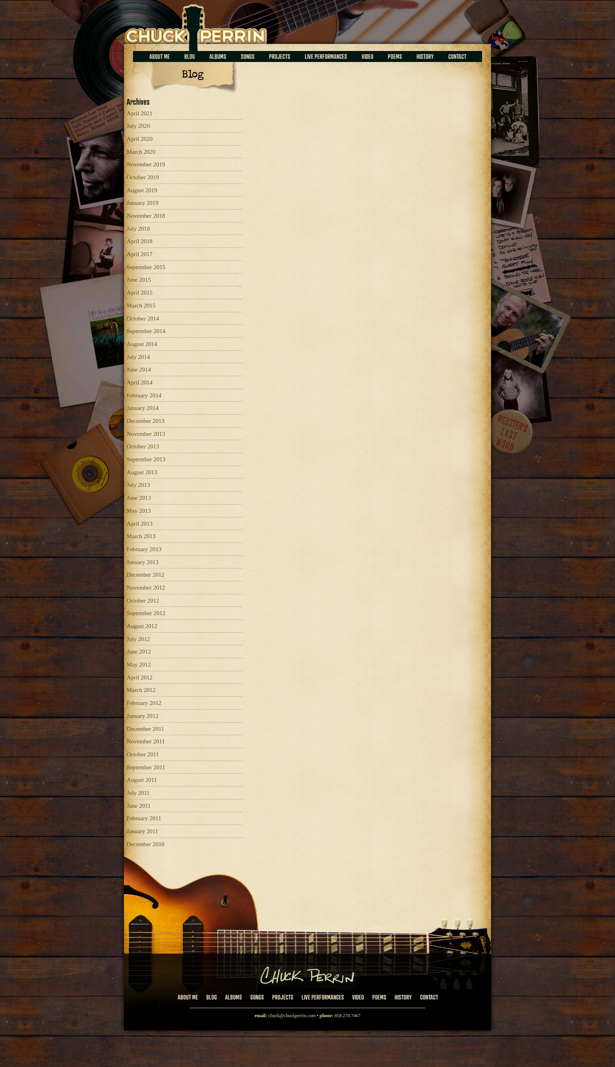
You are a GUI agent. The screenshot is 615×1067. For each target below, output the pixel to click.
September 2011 (146, 767)
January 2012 (142, 716)
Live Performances (326, 56)
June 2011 (139, 806)
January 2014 (142, 408)
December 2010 (145, 844)
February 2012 (144, 703)
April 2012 (140, 677)
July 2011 (138, 793)
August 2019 (142, 190)
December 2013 (145, 421)
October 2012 (143, 600)
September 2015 (146, 267)
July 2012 (138, 639)
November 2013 (146, 434)
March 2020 (141, 152)
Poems (395, 56)
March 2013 (141, 536)
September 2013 (146, 459)
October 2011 (143, 754)
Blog (189, 56)
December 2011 (145, 729)
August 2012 (142, 626)
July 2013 (138, 485)
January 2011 (142, 831)
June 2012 (139, 651)
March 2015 (141, 305)
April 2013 (140, 524)
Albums (217, 56)
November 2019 (146, 164)
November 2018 (146, 216)
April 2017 (140, 254)
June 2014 (139, 369)
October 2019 (143, 177)
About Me (159, 56)
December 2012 (145, 575)
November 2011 (146, 741)
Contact (457, 56)
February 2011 (144, 818)
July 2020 (138, 126)
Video (367, 56)
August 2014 (142, 344)
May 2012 (139, 664)
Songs (248, 56)
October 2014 (143, 318)
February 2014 (144, 395)
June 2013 (139, 498)
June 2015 (139, 280)
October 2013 (143, 446)
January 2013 (142, 562)
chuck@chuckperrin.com (292, 1015)
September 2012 (146, 613)
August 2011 (142, 780)
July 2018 (138, 229)
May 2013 (139, 511)
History (425, 56)
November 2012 (146, 587)
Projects (279, 56)
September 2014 (146, 331)
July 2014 (138, 357)
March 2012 (141, 690)
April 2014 (140, 382)
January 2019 (142, 203)
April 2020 (140, 139)
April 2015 (140, 293)
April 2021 (140, 113)
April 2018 (140, 241)
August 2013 (142, 472)
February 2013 (144, 549)
